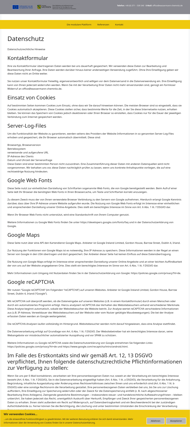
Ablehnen (155, 420)
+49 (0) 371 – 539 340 (134, 5)
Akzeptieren (176, 420)
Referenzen (103, 24)
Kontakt (119, 24)
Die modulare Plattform (79, 24)
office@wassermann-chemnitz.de (167, 5)
